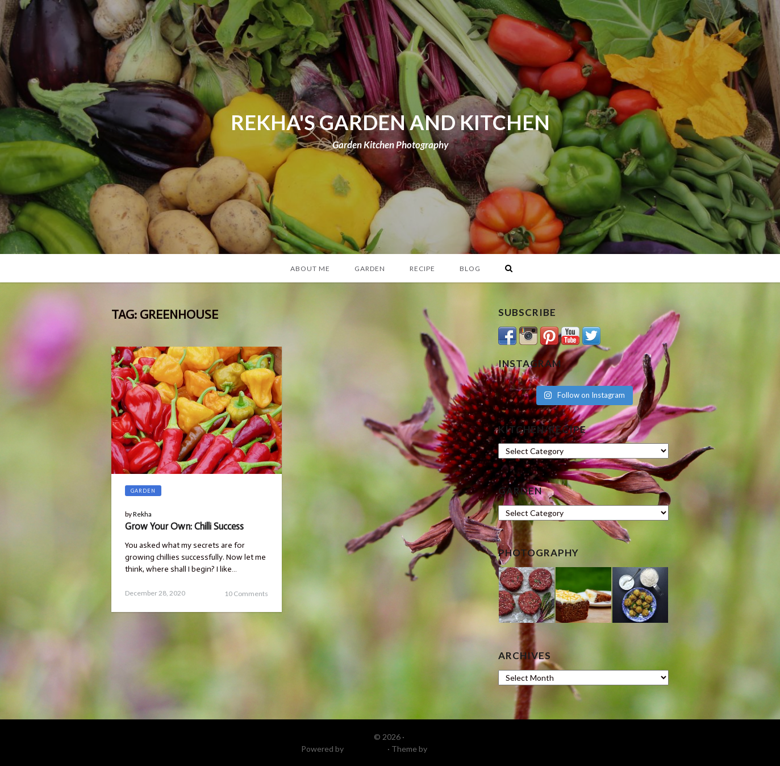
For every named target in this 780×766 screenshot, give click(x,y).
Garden (369, 268)
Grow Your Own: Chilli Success (184, 526)
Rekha (142, 514)
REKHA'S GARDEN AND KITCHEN (390, 122)
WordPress (365, 748)
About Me (310, 268)
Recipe (422, 268)
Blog (470, 268)
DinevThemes (454, 748)
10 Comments (246, 593)
